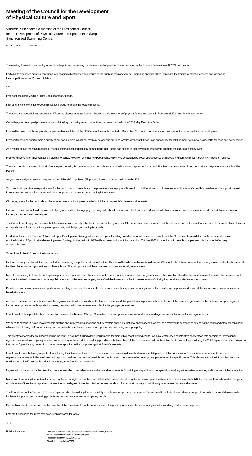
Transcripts (75, 431)
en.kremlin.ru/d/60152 (65, 441)
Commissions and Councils (92, 431)
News (67, 431)
